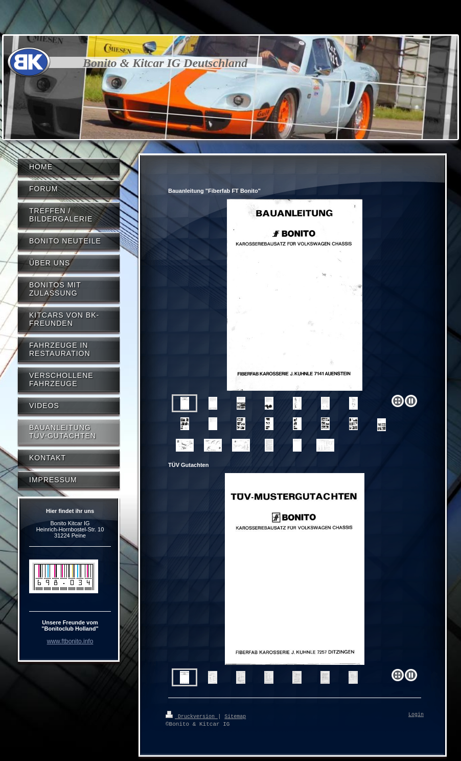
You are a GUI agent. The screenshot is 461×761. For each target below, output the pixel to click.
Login (416, 715)
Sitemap (235, 716)
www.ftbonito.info (70, 641)
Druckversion (192, 716)
